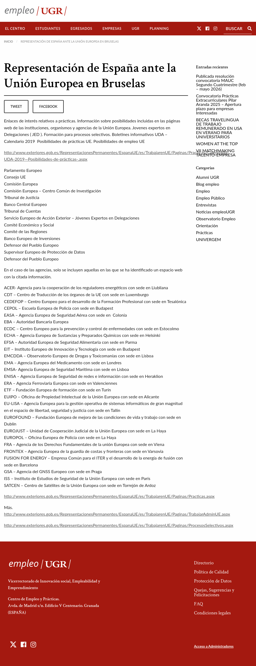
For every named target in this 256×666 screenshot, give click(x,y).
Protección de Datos (212, 581)
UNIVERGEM (208, 239)
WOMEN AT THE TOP (217, 143)
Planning (159, 28)
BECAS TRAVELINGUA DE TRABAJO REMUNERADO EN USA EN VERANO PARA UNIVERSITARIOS (219, 128)
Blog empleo (207, 184)
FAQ (198, 604)
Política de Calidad (211, 572)
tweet (16, 106)
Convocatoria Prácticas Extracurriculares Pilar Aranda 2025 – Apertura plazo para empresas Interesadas (218, 104)
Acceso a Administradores (213, 646)
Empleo (203, 190)
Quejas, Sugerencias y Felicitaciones (214, 592)
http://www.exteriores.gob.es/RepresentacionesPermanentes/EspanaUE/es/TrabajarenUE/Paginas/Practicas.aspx (109, 496)
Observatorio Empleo (216, 218)
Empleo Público (210, 197)
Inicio (8, 41)
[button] (199, 28)
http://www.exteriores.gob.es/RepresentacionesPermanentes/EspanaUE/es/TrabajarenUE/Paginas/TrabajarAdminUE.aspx (117, 513)
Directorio (204, 563)
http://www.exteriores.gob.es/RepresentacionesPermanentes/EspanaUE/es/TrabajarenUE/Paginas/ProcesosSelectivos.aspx (118, 525)
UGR (135, 28)
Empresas (112, 28)
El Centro (15, 28)
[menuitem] (15, 28)
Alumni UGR (207, 177)
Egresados (81, 28)
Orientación (207, 225)
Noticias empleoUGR (215, 211)
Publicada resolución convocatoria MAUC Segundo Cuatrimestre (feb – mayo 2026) (221, 82)
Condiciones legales (212, 613)
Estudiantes (47, 28)
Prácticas (204, 232)
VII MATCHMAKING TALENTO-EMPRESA (216, 152)
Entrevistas (206, 204)
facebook (48, 106)
